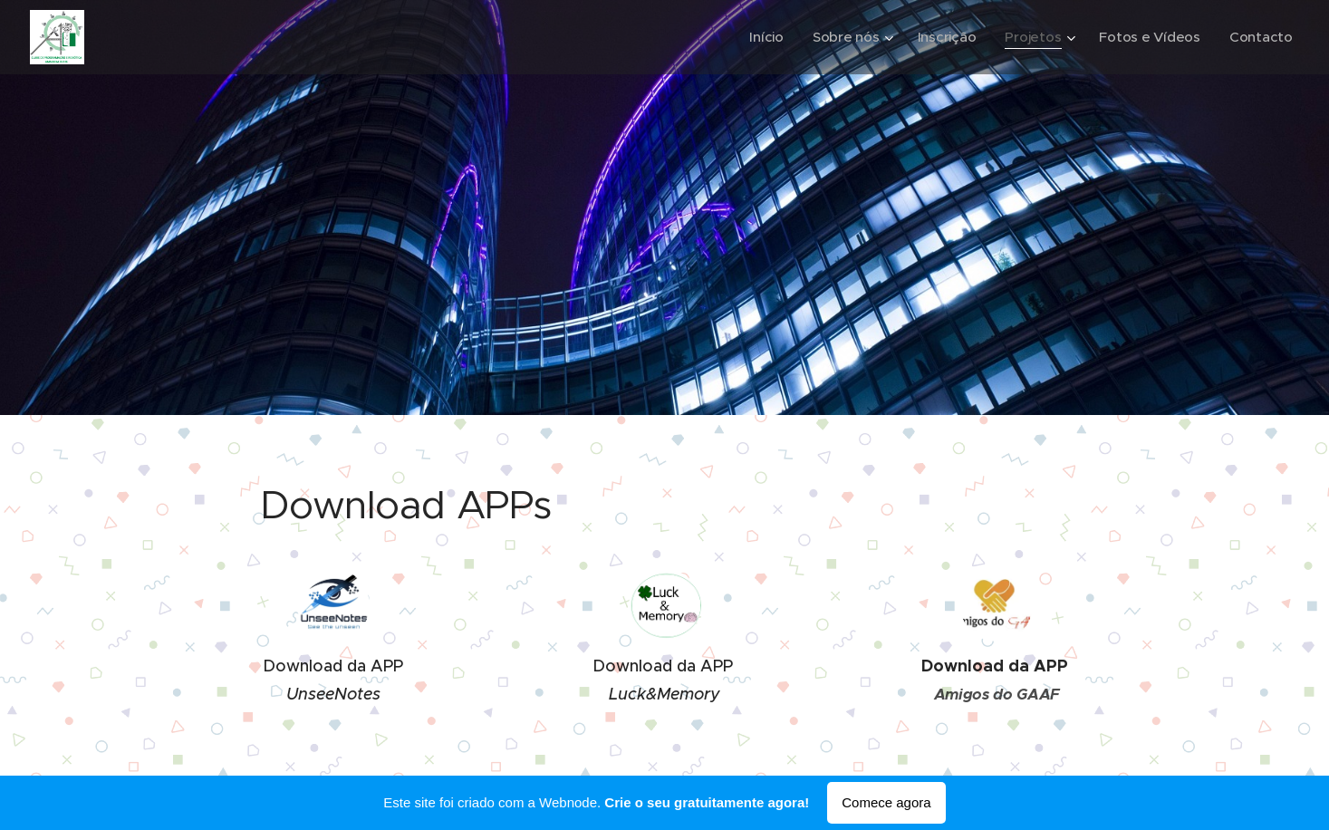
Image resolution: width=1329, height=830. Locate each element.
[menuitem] (760, 37)
